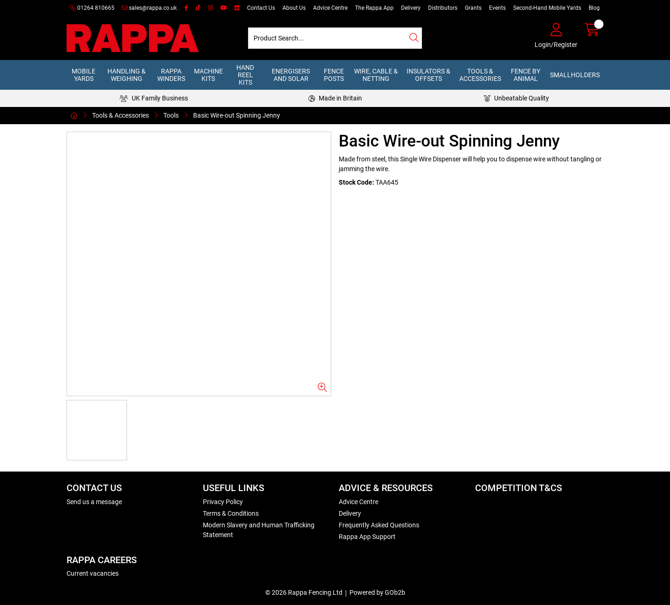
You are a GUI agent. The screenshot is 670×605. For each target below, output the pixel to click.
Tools (171, 115)
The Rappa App (374, 8)
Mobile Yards (83, 74)
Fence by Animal (525, 74)
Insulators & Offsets (428, 74)
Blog (594, 8)
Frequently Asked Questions (379, 525)
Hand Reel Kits (245, 75)
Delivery (411, 8)
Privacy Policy (223, 501)
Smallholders (575, 75)
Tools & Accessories (480, 74)
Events (497, 8)
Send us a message (94, 501)
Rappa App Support (367, 536)
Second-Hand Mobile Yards (547, 8)
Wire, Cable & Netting (376, 74)
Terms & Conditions (231, 513)
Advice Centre (330, 8)
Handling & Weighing (126, 74)
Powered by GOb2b (377, 592)
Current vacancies (93, 573)
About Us (294, 8)
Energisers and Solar (291, 74)
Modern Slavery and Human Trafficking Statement (259, 530)
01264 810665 (92, 8)
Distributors (442, 8)
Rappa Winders (171, 74)
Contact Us (261, 8)
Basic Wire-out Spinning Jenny (236, 115)
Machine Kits (208, 74)
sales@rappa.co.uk (149, 8)
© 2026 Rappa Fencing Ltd (303, 592)
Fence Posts (334, 74)
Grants (473, 8)
